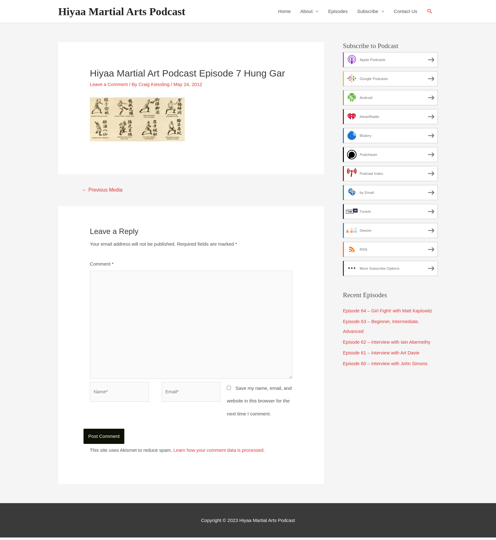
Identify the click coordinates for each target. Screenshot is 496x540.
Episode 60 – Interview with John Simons (386, 363)
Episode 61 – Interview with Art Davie (382, 352)
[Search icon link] (430, 12)
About (306, 11)
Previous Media (103, 190)
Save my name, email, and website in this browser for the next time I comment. (259, 403)
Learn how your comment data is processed (219, 452)
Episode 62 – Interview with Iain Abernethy (387, 341)
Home (284, 11)
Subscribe (367, 11)
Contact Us (405, 11)
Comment (102, 264)
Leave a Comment (109, 84)
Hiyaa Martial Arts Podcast (123, 11)
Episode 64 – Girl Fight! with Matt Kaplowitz (388, 311)
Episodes (338, 11)
